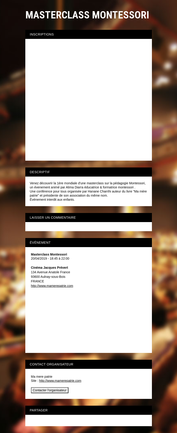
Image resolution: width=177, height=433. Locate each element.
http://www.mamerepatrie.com (52, 286)
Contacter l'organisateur (50, 390)
